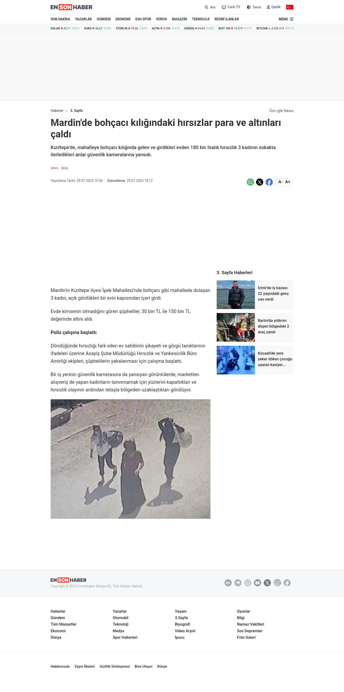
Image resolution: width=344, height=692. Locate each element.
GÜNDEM (104, 19)
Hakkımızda (60, 666)
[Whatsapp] (247, 582)
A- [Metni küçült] (280, 182)
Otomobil (121, 618)
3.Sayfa (181, 618)
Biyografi (182, 624)
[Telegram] (238, 582)
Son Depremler (249, 631)
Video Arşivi (185, 631)
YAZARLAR (83, 19)
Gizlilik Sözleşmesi (115, 666)
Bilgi (241, 618)
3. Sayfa (76, 111)
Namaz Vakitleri (250, 624)
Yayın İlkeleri (85, 666)
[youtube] (257, 582)
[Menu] (286, 19)
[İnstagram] (277, 582)
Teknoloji (121, 624)
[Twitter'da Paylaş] (259, 182)
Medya (118, 631)
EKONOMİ (123, 19)
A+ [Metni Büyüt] (287, 182)
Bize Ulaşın (144, 666)
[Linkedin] (228, 582)
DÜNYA (161, 19)
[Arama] (209, 7)
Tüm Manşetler (63, 624)
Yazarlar (120, 611)
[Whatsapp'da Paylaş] (250, 182)
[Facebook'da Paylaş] (269, 182)
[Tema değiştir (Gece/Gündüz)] (253, 7)
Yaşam (181, 611)
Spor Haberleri (125, 637)
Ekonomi (58, 631)
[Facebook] (287, 582)
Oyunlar (243, 611)
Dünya (56, 637)
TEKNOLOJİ (201, 19)
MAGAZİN (179, 19)
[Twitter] (267, 582)
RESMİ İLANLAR (227, 19)
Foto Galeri (246, 637)
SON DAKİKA (60, 19)
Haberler (57, 111)
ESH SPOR (143, 19)
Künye (162, 666)
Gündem (58, 618)
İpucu (179, 637)
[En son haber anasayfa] (68, 580)
